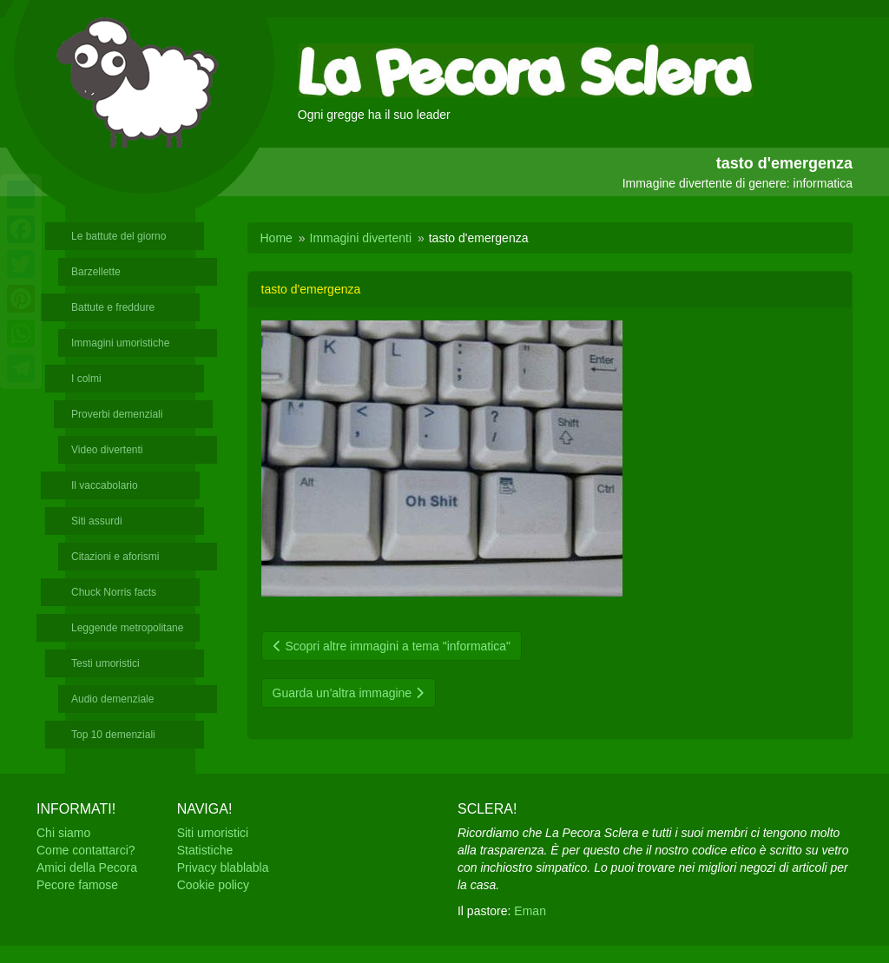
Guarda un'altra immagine (349, 693)
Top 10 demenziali (113, 735)
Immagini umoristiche (120, 343)
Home (276, 238)
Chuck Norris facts (113, 592)
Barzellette (96, 272)
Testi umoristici (105, 663)
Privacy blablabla (223, 867)
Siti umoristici (212, 833)
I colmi (86, 379)
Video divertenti (107, 450)
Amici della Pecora (86, 867)
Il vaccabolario (104, 485)
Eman (530, 911)
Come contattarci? (85, 850)
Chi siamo (63, 833)
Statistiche (205, 850)
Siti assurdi (96, 521)
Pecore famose (77, 885)
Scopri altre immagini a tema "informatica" (392, 646)
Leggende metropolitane (127, 628)
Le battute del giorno (118, 236)
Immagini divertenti (361, 238)
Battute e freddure (113, 307)
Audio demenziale (112, 699)
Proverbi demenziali (116, 414)
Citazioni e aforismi (115, 557)
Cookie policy (213, 885)
